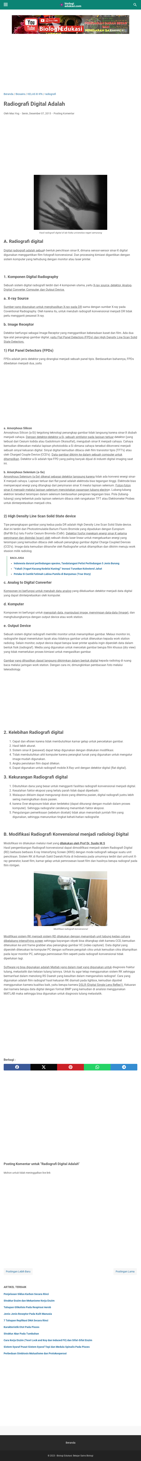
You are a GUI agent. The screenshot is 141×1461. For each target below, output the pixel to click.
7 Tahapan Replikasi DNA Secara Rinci (26, 1320)
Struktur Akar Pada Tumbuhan (21, 1333)
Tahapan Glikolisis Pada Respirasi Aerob (27, 1307)
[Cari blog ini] (135, 5)
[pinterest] (70, 1067)
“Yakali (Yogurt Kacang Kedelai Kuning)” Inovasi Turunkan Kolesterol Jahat (58, 568)
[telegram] (124, 1067)
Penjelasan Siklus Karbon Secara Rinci (26, 1294)
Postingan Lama (125, 1271)
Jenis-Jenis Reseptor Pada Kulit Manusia (28, 1313)
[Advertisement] (70, 61)
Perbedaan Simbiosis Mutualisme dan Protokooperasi (35, 1353)
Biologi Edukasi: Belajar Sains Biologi (75, 1455)
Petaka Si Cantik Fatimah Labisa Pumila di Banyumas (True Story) (52, 574)
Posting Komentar (64, 113)
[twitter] (43, 1067)
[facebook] (17, 1067)
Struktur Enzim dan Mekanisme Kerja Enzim (29, 1300)
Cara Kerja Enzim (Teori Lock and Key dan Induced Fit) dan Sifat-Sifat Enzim (48, 1340)
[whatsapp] (97, 1067)
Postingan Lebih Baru (18, 1271)
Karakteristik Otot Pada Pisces (21, 1327)
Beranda (70, 1442)
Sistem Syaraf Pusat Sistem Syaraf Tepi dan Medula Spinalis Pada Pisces (47, 1346)
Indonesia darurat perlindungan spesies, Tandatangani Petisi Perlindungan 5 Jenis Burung (66, 563)
